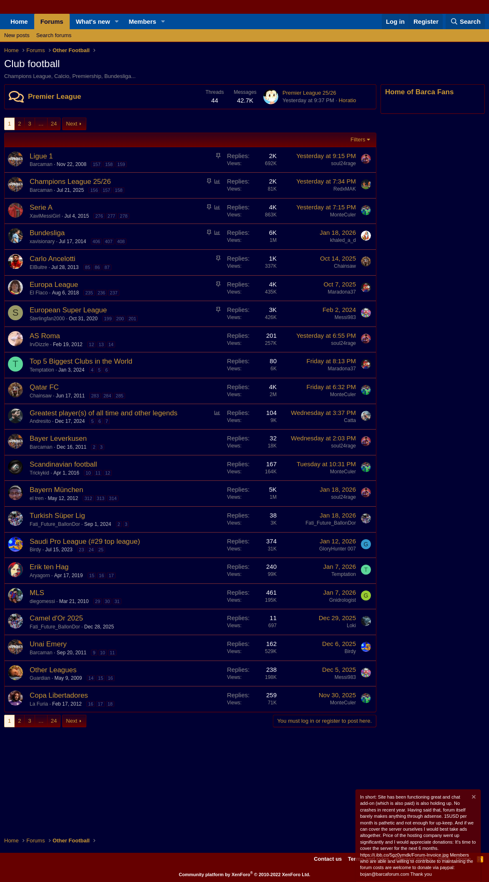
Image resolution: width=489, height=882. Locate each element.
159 (121, 164)
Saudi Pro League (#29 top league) (85, 541)
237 (113, 292)
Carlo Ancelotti (53, 259)
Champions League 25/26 (70, 182)
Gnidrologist (342, 600)
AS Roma (45, 336)
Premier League (54, 97)
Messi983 (345, 317)
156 (94, 190)
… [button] (41, 124)
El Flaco (39, 293)
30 (107, 601)
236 (101, 292)
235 (89, 292)
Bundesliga (47, 233)
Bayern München (56, 490)
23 (81, 549)
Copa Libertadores (59, 695)
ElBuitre (38, 267)
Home (19, 21)
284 (107, 395)
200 (120, 318)
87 (106, 267)
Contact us (328, 859)
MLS (37, 593)
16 (101, 575)
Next (71, 124)
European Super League (68, 310)
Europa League (54, 285)
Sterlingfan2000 (47, 319)
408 (121, 241)
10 (88, 472)
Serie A (41, 207)
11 (98, 472)
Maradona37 (342, 292)
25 (100, 549)
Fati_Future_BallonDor (55, 524)
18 (110, 703)
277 (111, 216)
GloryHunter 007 (337, 549)
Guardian (40, 678)
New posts (17, 35)
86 (97, 267)
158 (109, 164)
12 (91, 344)
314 (112, 498)
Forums (51, 21)
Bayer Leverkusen (58, 438)
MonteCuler (343, 215)
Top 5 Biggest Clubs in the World (81, 361)
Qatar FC (44, 387)
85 (87, 267)
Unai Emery (48, 644)
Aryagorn (40, 575)
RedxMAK (344, 189)
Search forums (54, 35)
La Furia (39, 704)
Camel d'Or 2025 (56, 618)
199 (107, 318)
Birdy (35, 550)
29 (97, 601)
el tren (36, 498)
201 (132, 318)
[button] (117, 21)
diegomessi (42, 601)
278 (123, 216)
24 (54, 124)
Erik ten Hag (49, 567)
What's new (93, 21)
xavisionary (42, 241)
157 (96, 164)
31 (116, 601)
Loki (351, 625)
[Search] (465, 21)
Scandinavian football (63, 464)
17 (110, 575)
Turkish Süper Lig (57, 516)
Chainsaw (345, 266)
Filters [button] (357, 139)
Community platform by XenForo (244, 874)
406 (96, 241)
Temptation (42, 370)
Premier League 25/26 (309, 93)
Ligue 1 (41, 156)
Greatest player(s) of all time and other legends (103, 413)
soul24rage (343, 163)
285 (119, 395)
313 (100, 498)
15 (91, 575)
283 (94, 395)
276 (99, 216)
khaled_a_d (343, 240)
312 (88, 498)
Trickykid (39, 473)
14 (110, 344)
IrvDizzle (39, 344)
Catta (350, 420)
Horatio (347, 100)
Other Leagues (53, 670)
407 (108, 241)
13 (100, 344)
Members (142, 21)
